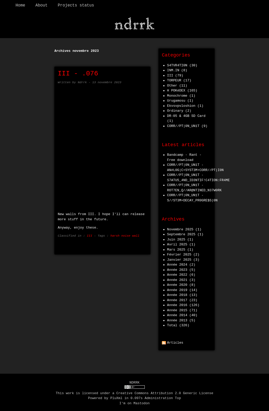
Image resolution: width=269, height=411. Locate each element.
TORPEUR (174, 79)
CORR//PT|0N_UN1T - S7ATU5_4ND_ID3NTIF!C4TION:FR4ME (198, 176)
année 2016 (177, 304)
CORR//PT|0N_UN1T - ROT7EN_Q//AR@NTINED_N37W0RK (194, 187)
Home (20, 5)
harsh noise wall (124, 234)
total (173, 324)
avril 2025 (177, 243)
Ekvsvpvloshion (181, 104)
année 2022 (177, 273)
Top (178, 396)
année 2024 (177, 263)
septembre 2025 (181, 233)
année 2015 (177, 309)
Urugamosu (176, 99)
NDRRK (134, 381)
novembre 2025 (180, 228)
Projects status (76, 5)
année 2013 (177, 319)
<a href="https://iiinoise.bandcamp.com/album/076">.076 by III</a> (103, 145)
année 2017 (177, 299)
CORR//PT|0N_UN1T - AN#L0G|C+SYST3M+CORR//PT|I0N (195, 166)
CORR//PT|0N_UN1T (183, 125)
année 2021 (177, 279)
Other (172, 84)
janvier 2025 (179, 258)
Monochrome (177, 94)
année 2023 (177, 268)
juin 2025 (176, 238)
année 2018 (177, 294)
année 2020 (177, 283)
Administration (159, 396)
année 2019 (177, 289)
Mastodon (142, 402)
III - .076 (78, 72)
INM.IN (173, 69)
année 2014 (177, 314)
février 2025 (179, 253)
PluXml (116, 396)
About (41, 5)
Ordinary (175, 109)
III (89, 234)
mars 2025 (176, 248)
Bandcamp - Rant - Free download (184, 156)
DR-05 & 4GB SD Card (186, 114)
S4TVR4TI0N (177, 64)
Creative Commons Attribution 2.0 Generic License (164, 391)
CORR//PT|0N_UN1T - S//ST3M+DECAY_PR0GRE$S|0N (192, 197)
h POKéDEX (176, 89)
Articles (175, 341)
